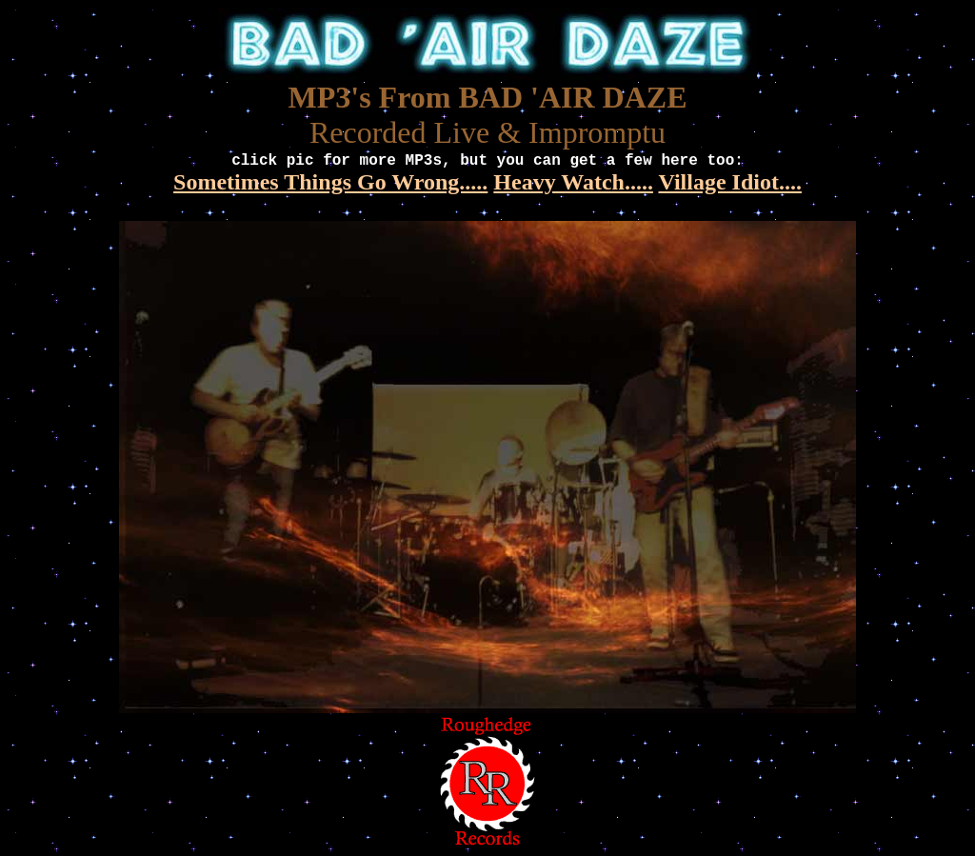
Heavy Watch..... (573, 181)
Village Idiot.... (729, 181)
